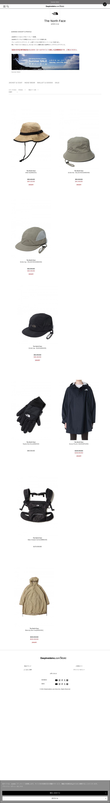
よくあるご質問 (28, 669)
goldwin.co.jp (55, 24)
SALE (57, 82)
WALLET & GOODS (45, 82)
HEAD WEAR (29, 82)
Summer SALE (55, 2)
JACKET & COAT (15, 82)
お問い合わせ (53, 673)
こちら (21, 786)
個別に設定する (55, 793)
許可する (55, 798)
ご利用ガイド (79, 666)
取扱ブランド (27, 666)
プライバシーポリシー (79, 669)
